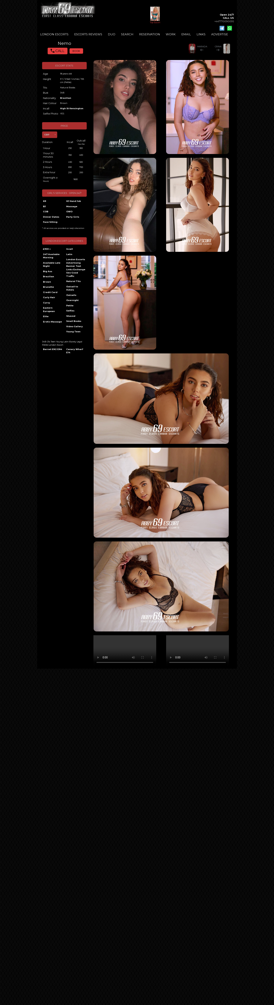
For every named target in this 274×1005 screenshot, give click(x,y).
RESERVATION (149, 34)
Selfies (70, 310)
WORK (171, 34)
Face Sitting (50, 222)
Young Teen (73, 331)
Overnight (72, 300)
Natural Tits (73, 281)
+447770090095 (224, 21)
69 (44, 201)
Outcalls (71, 295)
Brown (47, 281)
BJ (44, 206)
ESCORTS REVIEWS (88, 34)
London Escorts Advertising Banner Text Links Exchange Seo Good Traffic (75, 267)
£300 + (47, 249)
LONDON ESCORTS (54, 34)
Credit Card (50, 292)
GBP (46, 134)
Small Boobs (73, 321)
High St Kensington (71, 108)
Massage (71, 206)
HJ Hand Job (73, 201)
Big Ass (47, 271)
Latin (69, 254)
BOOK (76, 51)
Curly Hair (49, 297)
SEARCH (127, 34)
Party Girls (72, 217)
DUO (111, 34)
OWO (69, 211)
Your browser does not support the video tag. (124, 651)
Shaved (70, 316)
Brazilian (65, 98)
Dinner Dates (51, 217)
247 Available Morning (51, 256)
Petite (69, 305)
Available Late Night (51, 265)
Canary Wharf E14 (74, 351)
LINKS (201, 34)
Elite (46, 316)
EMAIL (186, 34)
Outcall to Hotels (72, 288)
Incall (69, 249)
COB (45, 211)
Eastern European (49, 310)
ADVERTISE (219, 34)
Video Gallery (74, 326)
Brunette (48, 287)
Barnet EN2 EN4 (52, 349)
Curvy (46, 302)
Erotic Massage (52, 321)
